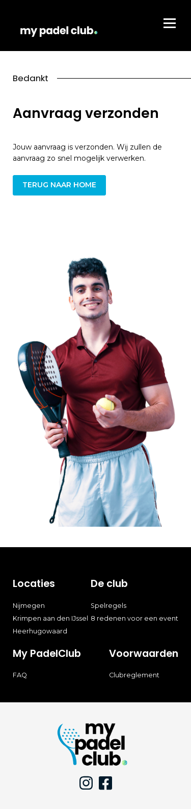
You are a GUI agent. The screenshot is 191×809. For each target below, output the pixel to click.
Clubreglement (134, 675)
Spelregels (108, 605)
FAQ (20, 675)
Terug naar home (59, 184)
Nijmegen (29, 605)
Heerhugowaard (40, 631)
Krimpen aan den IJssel (50, 618)
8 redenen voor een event (134, 618)
